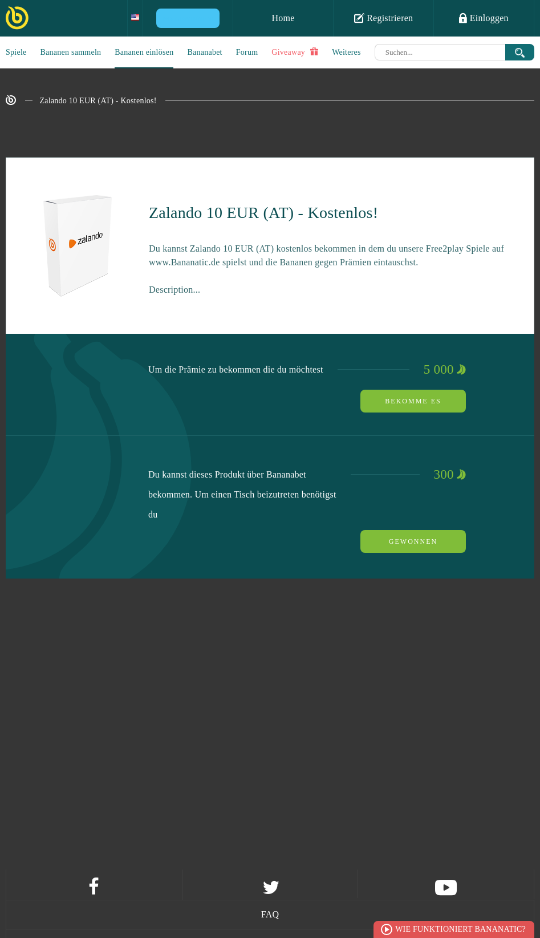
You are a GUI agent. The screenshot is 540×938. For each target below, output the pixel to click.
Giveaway (294, 51)
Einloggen (484, 18)
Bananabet (204, 52)
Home (282, 18)
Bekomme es (413, 401)
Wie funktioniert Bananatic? (460, 929)
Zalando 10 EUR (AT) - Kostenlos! (98, 100)
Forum (247, 52)
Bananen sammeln (70, 52)
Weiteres (346, 52)
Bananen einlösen (144, 52)
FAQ (270, 914)
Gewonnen (413, 541)
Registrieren (383, 18)
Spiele (16, 52)
